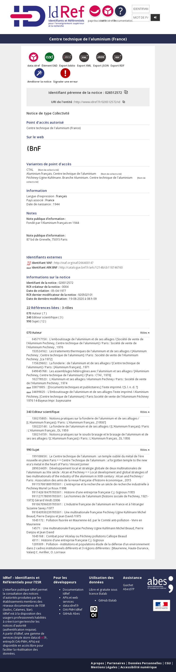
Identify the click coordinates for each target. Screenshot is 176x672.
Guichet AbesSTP (129, 587)
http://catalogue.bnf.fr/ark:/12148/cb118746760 (91, 267)
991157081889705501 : (48, 484)
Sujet (35, 321)
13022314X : (40, 426)
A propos (97, 663)
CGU (168, 663)
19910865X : (40, 456)
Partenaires (116, 663)
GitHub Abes (71, 614)
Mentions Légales (104, 667)
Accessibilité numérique (138, 667)
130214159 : (40, 434)
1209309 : (39, 544)
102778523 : (40, 379)
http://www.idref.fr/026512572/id (97, 102)
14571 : (37, 528)
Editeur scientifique (44, 317)
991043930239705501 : (48, 512)
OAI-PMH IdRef (72, 610)
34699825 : (40, 392)
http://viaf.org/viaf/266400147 (74, 263)
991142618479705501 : (48, 492)
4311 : (36, 540)
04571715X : (40, 339)
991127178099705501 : (48, 496)
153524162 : (40, 351)
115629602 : (40, 363)
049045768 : (40, 371)
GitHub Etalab (107, 600)
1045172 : (39, 520)
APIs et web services (70, 600)
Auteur (36, 313)
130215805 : (40, 418)
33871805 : (40, 387)
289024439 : (40, 468)
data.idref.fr (71, 606)
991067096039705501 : (48, 504)
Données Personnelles (145, 663)
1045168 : (39, 536)
